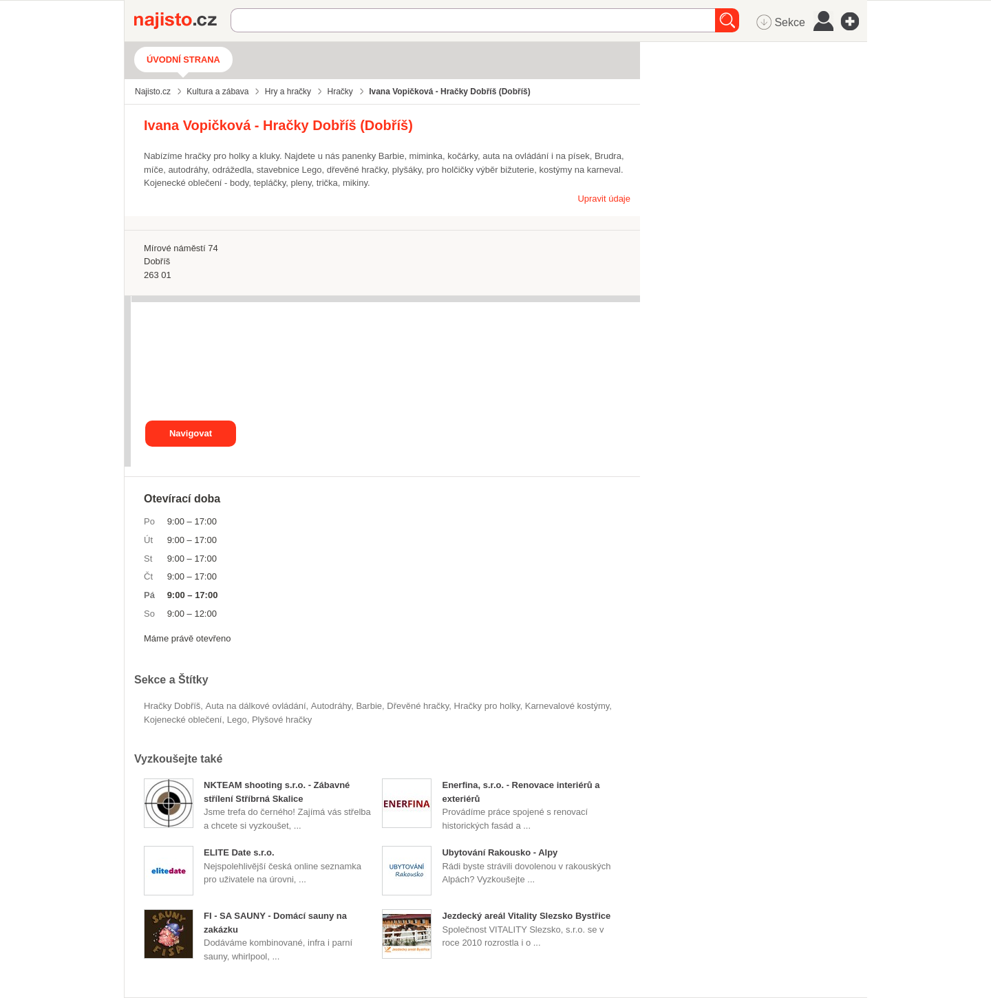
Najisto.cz (182, 20)
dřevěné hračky (418, 706)
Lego (237, 719)
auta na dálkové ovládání (256, 706)
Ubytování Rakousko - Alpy (499, 852)
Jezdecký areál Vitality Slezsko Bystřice (526, 916)
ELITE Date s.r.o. (239, 852)
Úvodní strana (183, 59)
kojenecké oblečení (183, 719)
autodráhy (331, 706)
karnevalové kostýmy (567, 706)
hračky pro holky (487, 706)
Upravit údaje (603, 198)
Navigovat (190, 433)
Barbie (369, 706)
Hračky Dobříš (172, 706)
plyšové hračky (282, 719)
